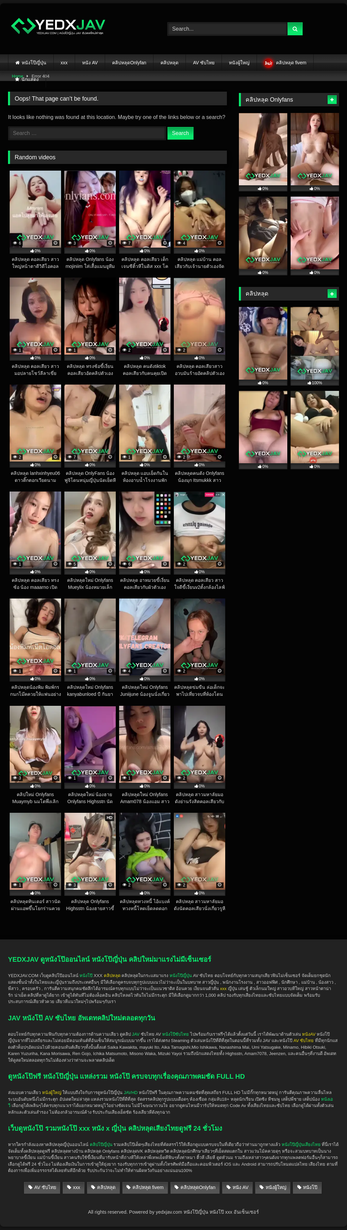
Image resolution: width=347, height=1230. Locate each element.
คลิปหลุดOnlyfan (129, 62)
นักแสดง (30, 79)
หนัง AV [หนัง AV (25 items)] (241, 1187)
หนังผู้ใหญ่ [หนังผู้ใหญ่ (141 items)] (276, 1187)
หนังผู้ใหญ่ (239, 62)
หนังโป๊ (85, 975)
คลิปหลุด (169, 62)
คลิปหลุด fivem (291, 62)
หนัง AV (90, 62)
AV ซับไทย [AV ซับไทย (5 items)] (45, 1187)
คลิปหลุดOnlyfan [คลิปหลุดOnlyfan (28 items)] (198, 1187)
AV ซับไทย (204, 62)
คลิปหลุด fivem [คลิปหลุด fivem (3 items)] (147, 1187)
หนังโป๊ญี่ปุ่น (34, 62)
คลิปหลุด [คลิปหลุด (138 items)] (106, 1187)
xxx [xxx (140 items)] (76, 1187)
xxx (64, 62)
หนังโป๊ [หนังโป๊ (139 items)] (310, 1187)
